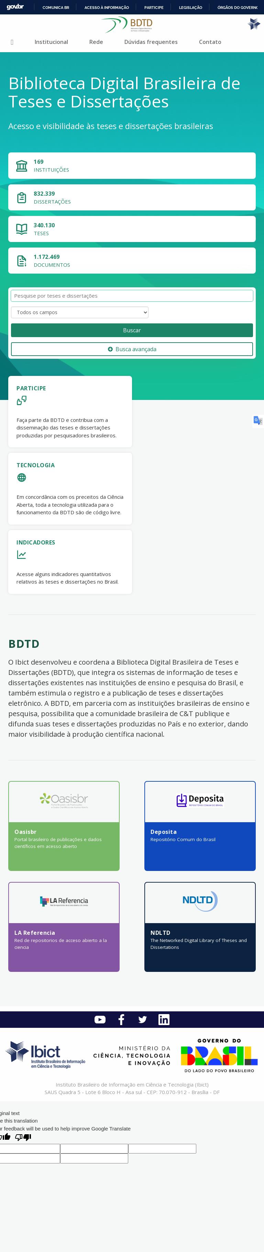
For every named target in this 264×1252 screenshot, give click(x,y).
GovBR (15, 7)
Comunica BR (56, 7)
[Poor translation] (23, 1138)
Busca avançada (132, 349)
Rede (96, 42)
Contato (210, 42)
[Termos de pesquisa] (132, 295)
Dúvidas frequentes (151, 42)
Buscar (132, 330)
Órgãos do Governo (238, 7)
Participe (154, 7)
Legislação (190, 7)
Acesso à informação (107, 7)
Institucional (51, 42)
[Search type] (79, 312)
